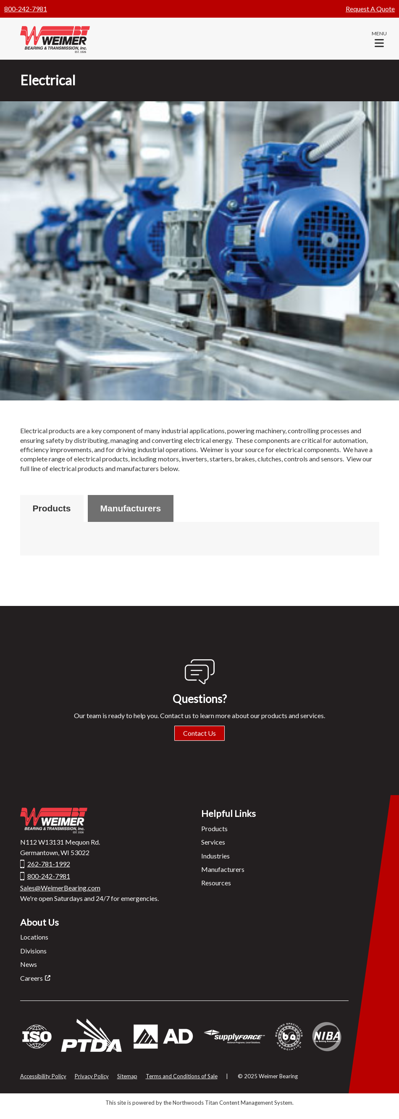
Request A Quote (370, 9)
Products (52, 508)
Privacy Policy (92, 1076)
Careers (31, 978)
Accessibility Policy (43, 1076)
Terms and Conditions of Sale (182, 1076)
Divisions (33, 951)
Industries (215, 856)
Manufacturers (130, 508)
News (28, 964)
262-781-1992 (48, 864)
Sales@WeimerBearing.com (60, 888)
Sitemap (127, 1076)
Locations (34, 937)
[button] (379, 38)
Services (213, 842)
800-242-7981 (25, 9)
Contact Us (199, 733)
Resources (216, 883)
